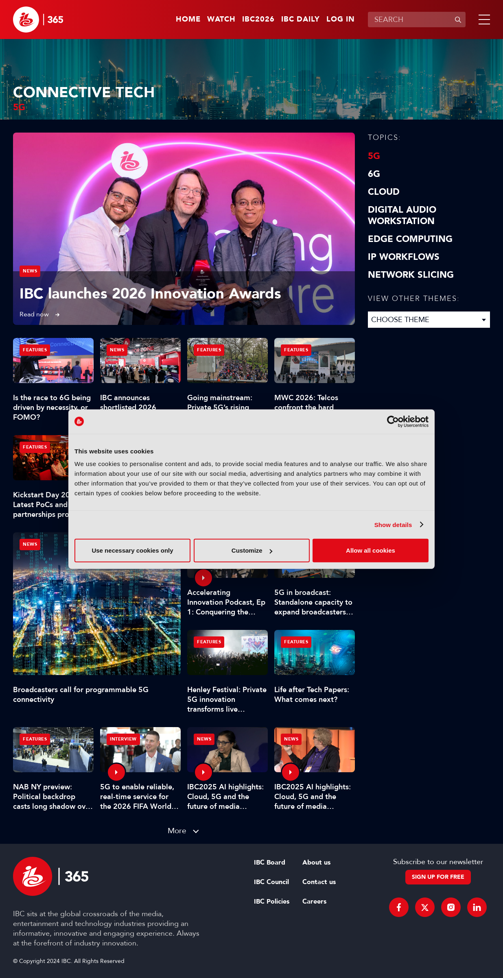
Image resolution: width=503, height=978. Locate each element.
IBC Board (269, 862)
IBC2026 (258, 19)
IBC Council (271, 882)
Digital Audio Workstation (402, 215)
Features (35, 350)
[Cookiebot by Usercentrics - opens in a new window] (393, 421)
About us (316, 862)
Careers (314, 901)
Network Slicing (411, 275)
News (30, 271)
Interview (123, 739)
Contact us (319, 882)
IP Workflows (404, 257)
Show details (393, 524)
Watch (221, 19)
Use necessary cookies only (132, 550)
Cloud (384, 192)
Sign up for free (438, 877)
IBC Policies (271, 901)
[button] (482, 19)
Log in (340, 19)
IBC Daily (300, 19)
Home (188, 19)
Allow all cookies (370, 550)
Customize (252, 550)
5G (374, 156)
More (177, 831)
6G (374, 174)
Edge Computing (410, 239)
